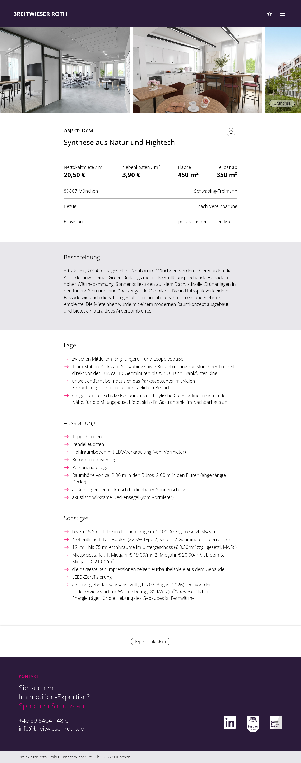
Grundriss (282, 103)
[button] (290, 63)
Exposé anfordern (150, 641)
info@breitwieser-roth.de (51, 728)
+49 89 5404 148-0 (44, 720)
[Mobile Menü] (282, 14)
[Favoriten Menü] (269, 13)
